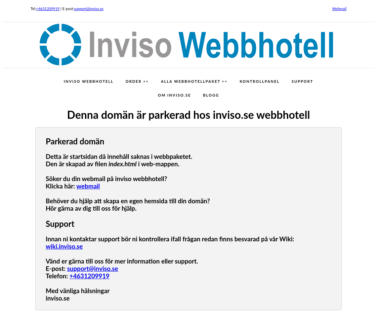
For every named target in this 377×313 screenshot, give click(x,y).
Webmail (339, 8)
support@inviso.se (88, 8)
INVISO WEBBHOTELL (89, 81)
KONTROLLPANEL (260, 81)
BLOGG (211, 95)
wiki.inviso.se (64, 246)
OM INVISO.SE (174, 95)
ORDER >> (137, 81)
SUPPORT (302, 81)
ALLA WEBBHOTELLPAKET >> (194, 81)
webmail (88, 186)
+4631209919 (47, 8)
